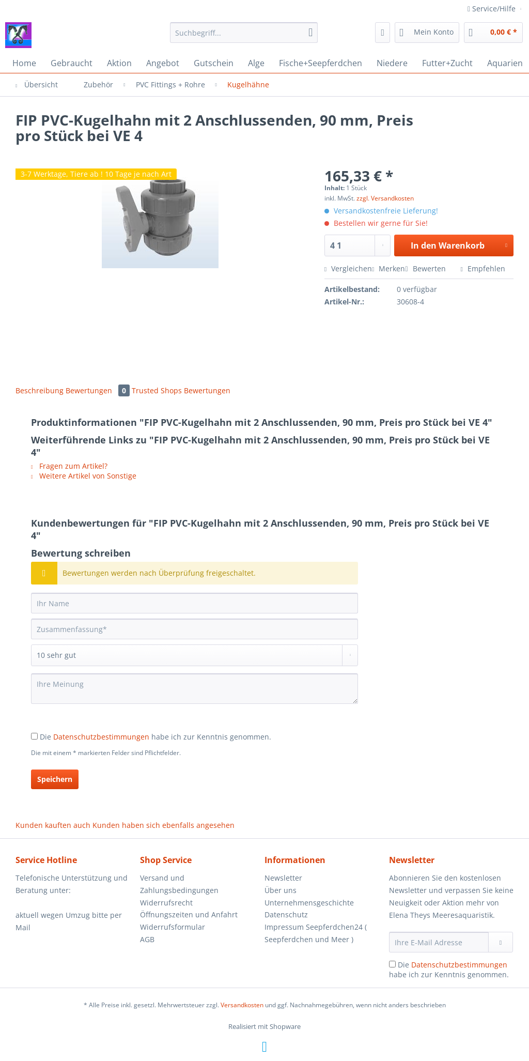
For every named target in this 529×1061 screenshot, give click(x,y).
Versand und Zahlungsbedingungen (179, 884)
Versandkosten (242, 1005)
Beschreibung (39, 390)
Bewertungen (99, 390)
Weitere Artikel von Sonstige (83, 476)
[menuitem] (244, 37)
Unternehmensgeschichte (309, 903)
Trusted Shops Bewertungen (181, 390)
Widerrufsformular (172, 927)
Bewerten (426, 268)
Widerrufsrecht (166, 903)
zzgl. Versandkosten (385, 198)
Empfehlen (483, 268)
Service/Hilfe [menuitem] (493, 8)
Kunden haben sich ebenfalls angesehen (163, 825)
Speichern (54, 779)
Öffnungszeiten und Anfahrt (189, 914)
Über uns (280, 890)
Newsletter (283, 878)
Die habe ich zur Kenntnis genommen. (155, 737)
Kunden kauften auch (52, 825)
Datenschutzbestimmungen (101, 737)
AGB (147, 939)
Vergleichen (348, 268)
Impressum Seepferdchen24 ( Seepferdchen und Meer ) (315, 933)
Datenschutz (286, 914)
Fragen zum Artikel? (69, 466)
